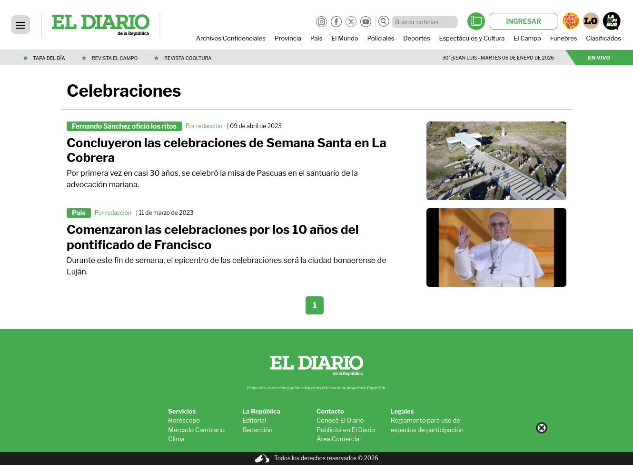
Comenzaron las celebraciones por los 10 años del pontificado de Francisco (213, 237)
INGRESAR (523, 21)
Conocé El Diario (340, 420)
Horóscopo (184, 420)
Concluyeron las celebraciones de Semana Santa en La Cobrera (226, 150)
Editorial (254, 420)
